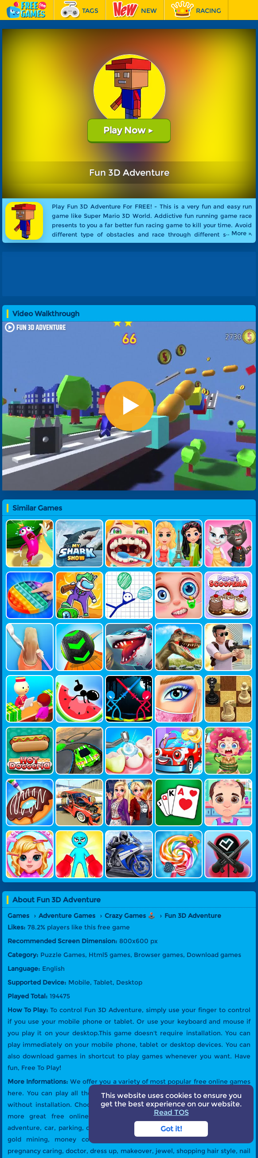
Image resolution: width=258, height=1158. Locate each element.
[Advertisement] (129, 274)
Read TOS (171, 1112)
